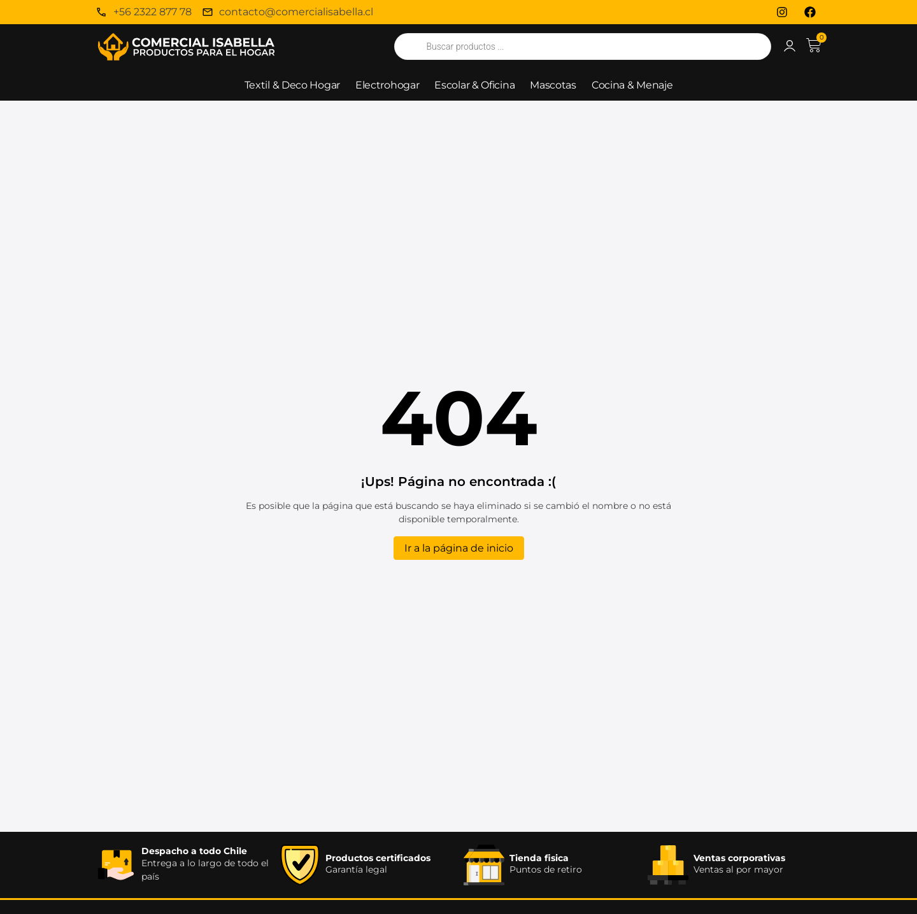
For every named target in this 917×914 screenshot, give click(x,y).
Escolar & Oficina (474, 85)
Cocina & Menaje (632, 85)
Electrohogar (387, 85)
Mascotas (553, 85)
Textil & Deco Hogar (292, 85)
